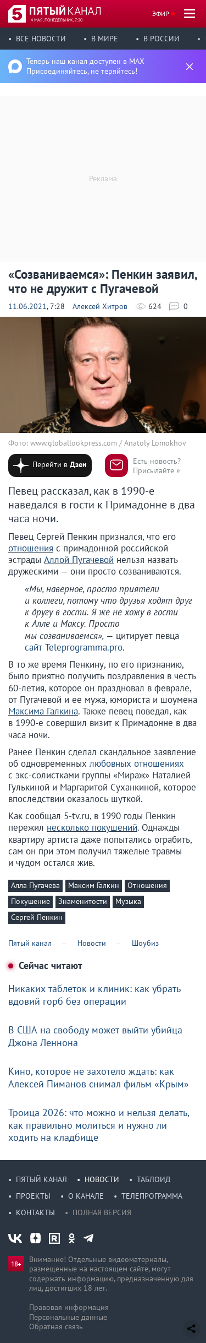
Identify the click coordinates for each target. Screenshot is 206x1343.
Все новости (41, 39)
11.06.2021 (27, 306)
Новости (102, 1179)
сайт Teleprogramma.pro (74, 647)
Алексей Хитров (100, 306)
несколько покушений (92, 827)
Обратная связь (56, 1326)
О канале (86, 1196)
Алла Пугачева (35, 885)
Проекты (33, 1196)
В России (161, 39)
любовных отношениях (137, 763)
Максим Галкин (93, 885)
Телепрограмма (151, 1196)
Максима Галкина (43, 711)
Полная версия (102, 1212)
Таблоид (153, 1179)
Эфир (160, 13)
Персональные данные (68, 1317)
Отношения (147, 885)
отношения (30, 548)
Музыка (128, 901)
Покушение (30, 901)
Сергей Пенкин (37, 917)
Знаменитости (82, 901)
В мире (104, 39)
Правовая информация (69, 1307)
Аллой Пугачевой (79, 560)
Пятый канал (41, 1179)
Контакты (35, 1212)
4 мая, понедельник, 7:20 (56, 20)
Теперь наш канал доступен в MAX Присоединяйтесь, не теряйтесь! (85, 66)
